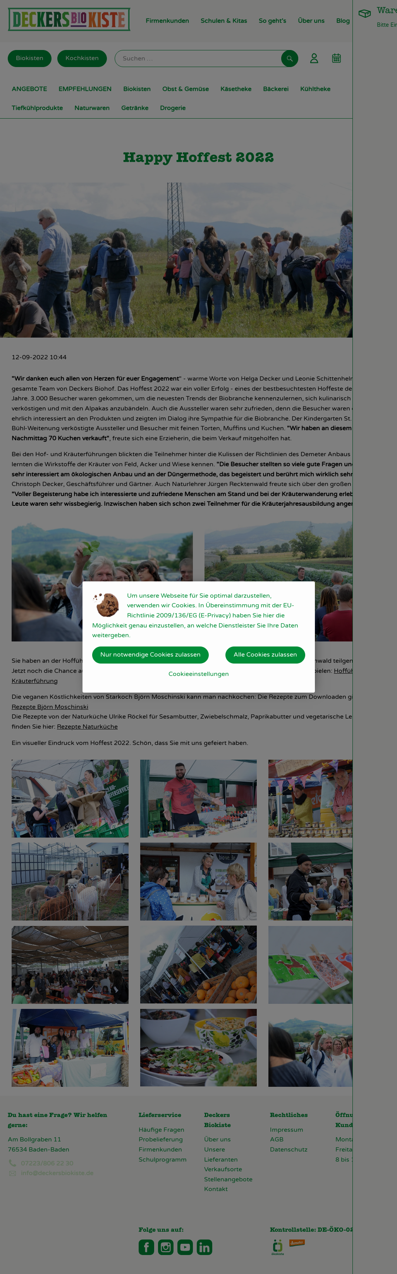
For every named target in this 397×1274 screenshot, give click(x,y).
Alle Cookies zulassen (265, 655)
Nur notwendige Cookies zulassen (150, 655)
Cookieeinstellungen (198, 674)
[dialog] (198, 637)
